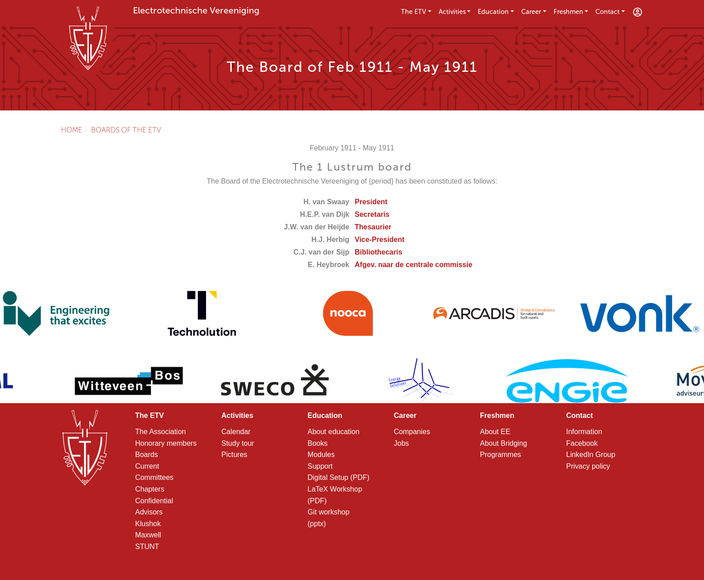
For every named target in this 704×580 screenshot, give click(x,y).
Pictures (234, 454)
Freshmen (568, 12)
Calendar (236, 431)
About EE (495, 431)
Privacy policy (588, 466)
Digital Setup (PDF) (339, 477)
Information (584, 431)
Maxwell (148, 535)
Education (493, 12)
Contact (607, 12)
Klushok (148, 523)
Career (531, 12)
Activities (452, 12)
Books (317, 443)
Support (320, 466)
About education (334, 431)
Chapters (149, 489)
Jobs (401, 443)
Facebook (582, 443)
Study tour (237, 443)
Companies (412, 431)
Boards (146, 454)
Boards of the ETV (126, 130)
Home (71, 130)
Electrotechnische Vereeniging (196, 10)
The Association (160, 431)
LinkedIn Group (590, 454)
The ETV (413, 12)
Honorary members (166, 443)
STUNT (147, 546)
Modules (321, 454)
